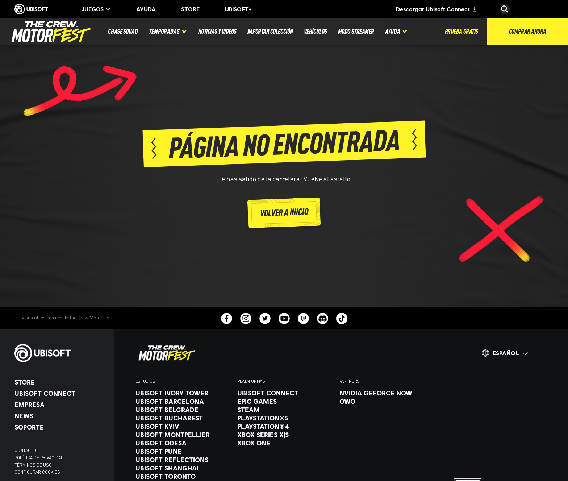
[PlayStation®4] (284, 426)
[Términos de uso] (60, 465)
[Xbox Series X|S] (284, 434)
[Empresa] (60, 404)
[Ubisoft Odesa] (182, 443)
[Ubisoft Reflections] (182, 459)
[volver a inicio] (284, 212)
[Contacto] (60, 450)
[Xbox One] (284, 443)
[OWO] (386, 401)
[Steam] (284, 409)
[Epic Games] (284, 401)
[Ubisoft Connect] (60, 393)
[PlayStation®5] (284, 418)
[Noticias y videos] (217, 31)
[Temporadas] (168, 31)
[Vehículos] (315, 31)
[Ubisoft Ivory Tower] (182, 393)
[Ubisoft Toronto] (182, 476)
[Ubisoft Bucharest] (182, 418)
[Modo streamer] (356, 31)
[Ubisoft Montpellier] (182, 434)
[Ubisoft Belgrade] (182, 409)
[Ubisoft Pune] (182, 451)
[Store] (60, 382)
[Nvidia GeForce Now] (386, 393)
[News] (60, 415)
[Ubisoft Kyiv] (182, 426)
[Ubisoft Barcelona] (182, 401)
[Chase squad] (123, 31)
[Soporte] (60, 427)
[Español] (504, 353)
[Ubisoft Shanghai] (182, 468)
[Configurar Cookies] (37, 472)
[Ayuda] (396, 31)
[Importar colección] (270, 31)
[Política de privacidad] (60, 457)
